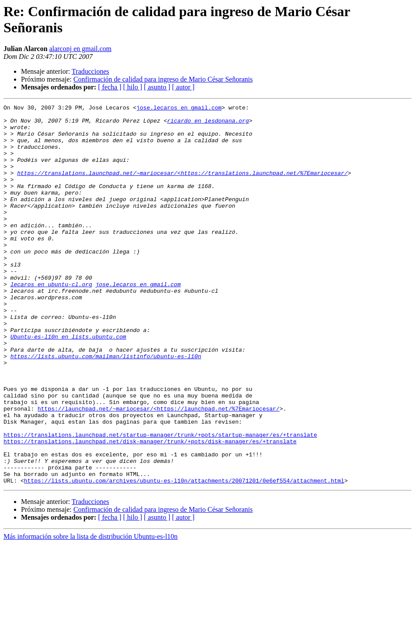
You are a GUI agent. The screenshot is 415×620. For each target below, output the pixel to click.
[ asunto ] (157, 87)
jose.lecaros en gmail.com (178, 109)
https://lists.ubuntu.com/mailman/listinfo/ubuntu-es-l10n (105, 407)
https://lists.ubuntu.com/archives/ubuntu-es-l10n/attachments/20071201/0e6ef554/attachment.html (184, 556)
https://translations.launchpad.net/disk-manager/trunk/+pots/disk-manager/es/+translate (150, 509)
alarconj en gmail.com (80, 48)
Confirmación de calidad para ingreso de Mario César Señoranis (163, 79)
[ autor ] (183, 87)
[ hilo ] (132, 87)
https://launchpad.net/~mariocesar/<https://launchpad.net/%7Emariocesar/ (159, 470)
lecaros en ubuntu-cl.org (51, 321)
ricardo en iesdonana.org (208, 124)
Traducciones (90, 71)
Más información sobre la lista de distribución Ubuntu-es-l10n (90, 612)
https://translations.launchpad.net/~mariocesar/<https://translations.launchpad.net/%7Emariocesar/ (182, 187)
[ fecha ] (109, 87)
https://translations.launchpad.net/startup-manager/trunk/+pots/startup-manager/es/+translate (160, 501)
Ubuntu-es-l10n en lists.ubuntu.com (68, 383)
